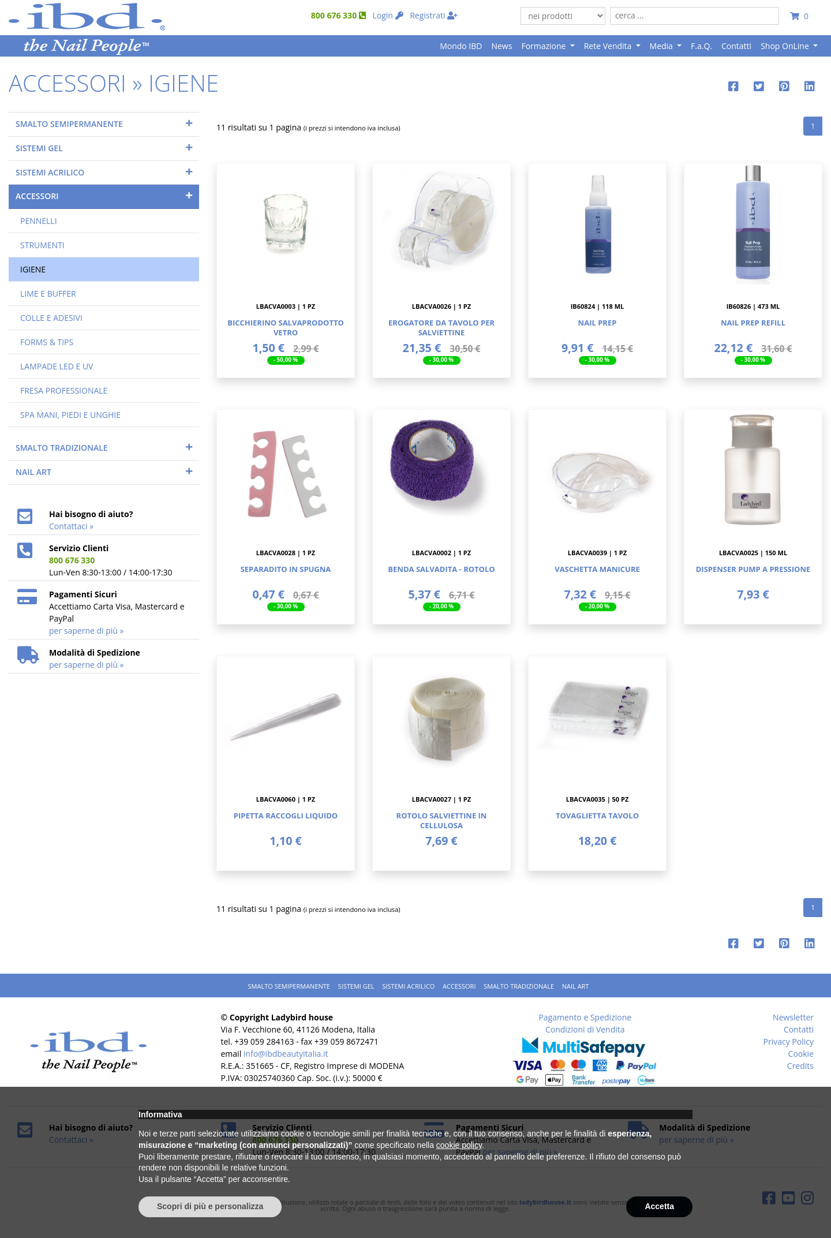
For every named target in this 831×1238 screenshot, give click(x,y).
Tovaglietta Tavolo (597, 815)
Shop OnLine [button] (786, 45)
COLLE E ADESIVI (51, 317)
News (501, 45)
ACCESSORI (37, 195)
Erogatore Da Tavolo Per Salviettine (441, 327)
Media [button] (662, 45)
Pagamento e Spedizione (584, 1017)
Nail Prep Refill (753, 322)
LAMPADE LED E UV (56, 366)
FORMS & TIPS (46, 341)
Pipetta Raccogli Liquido (286, 815)
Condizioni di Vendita (585, 1029)
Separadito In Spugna (286, 569)
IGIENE (33, 269)
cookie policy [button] (459, 1145)
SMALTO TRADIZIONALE (62, 447)
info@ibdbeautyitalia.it (286, 1053)
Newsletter (793, 1017)
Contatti (736, 45)
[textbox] (694, 16)
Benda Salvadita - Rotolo (441, 569)
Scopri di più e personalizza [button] (210, 1206)
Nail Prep (597, 322)
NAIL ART (33, 471)
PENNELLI (38, 220)
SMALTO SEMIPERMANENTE (69, 123)
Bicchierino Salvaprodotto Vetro (285, 327)
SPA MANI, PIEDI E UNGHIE (70, 414)
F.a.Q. (701, 45)
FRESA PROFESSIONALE (63, 390)
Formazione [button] (544, 45)
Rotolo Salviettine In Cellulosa (441, 820)
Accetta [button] (659, 1206)
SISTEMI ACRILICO (50, 172)
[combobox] (694, 16)
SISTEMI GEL (39, 148)
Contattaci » (71, 526)
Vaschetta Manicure (597, 569)
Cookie (801, 1053)
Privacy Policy (788, 1041)
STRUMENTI (42, 245)
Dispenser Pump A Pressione (753, 569)
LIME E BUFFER (48, 293)
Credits (800, 1065)
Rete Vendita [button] (609, 45)
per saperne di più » (86, 630)
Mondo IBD (461, 45)
